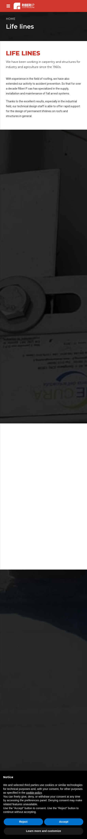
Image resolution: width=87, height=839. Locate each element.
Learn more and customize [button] (43, 831)
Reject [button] (23, 821)
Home (10, 19)
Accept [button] (63, 821)
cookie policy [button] (34, 792)
